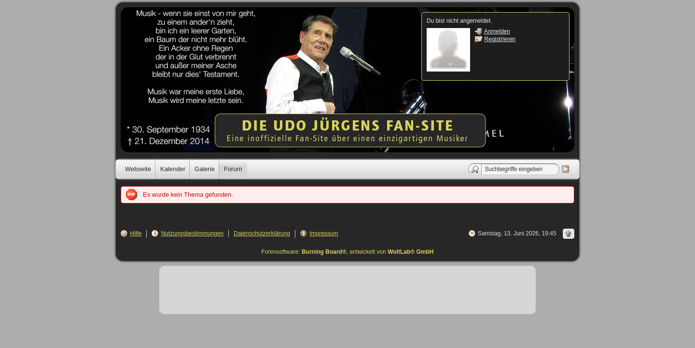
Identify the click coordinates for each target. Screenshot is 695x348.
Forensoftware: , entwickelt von (348, 251)
